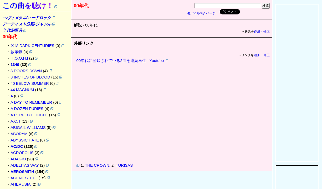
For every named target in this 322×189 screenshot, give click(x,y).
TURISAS (124, 165)
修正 (266, 55)
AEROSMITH (22, 171)
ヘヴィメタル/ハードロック (27, 17)
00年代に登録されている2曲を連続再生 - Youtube (120, 60)
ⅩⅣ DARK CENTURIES (32, 45)
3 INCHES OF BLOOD (30, 77)
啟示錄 (16, 52)
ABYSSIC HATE (25, 140)
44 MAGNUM (22, 89)
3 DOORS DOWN (26, 71)
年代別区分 (12, 30)
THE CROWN (97, 165)
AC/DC (17, 146)
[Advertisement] (297, 83)
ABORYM (19, 134)
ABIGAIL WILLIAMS (28, 127)
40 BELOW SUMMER (30, 83)
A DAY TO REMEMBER (31, 102)
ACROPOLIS (22, 152)
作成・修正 (262, 31)
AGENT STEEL (24, 178)
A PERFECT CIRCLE (29, 115)
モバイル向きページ (201, 13)
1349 (15, 64)
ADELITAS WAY (25, 165)
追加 (257, 55)
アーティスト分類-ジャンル (27, 24)
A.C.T (16, 121)
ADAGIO (18, 159)
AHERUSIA (20, 184)
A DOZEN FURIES (27, 108)
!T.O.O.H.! (19, 58)
